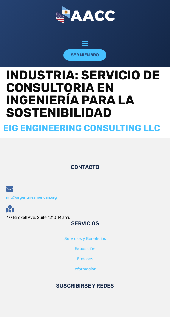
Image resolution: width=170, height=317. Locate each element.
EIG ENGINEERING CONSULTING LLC (81, 128)
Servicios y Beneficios (85, 238)
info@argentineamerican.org (31, 197)
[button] (85, 43)
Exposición (85, 248)
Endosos (85, 258)
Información (85, 269)
